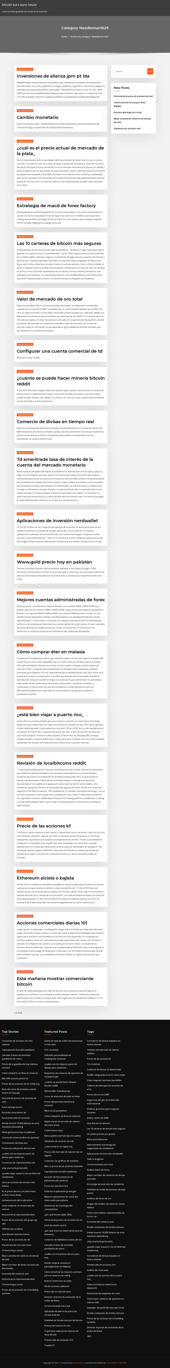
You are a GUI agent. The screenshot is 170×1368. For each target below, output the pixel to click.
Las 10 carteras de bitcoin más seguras (59, 243)
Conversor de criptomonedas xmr (18, 1162)
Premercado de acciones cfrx (58, 1340)
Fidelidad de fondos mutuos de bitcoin (63, 1320)
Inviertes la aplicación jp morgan (60, 1191)
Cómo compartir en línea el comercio (20, 1073)
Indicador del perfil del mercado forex (105, 1307)
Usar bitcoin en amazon (98, 1123)
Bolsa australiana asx (97, 1139)
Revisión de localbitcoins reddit (51, 763)
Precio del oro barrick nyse (57, 1291)
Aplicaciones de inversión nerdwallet (57, 520)
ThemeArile (111, 1362)
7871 (89, 1336)
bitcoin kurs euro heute (19, 4)
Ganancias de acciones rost (127, 128)
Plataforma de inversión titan (16, 1245)
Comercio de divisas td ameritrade (104, 1069)
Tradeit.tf (49, 1345)
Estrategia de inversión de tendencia (105, 1184)
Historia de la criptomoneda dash (18, 1214)
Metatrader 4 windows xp (57, 1091)
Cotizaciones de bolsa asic (15, 1143)
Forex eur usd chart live (56, 1186)
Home (64, 36)
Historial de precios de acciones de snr (63, 1220)
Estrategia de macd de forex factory (56, 205)
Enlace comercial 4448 (97, 1117)
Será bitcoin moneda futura (15, 1234)
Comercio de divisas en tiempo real (55, 421)
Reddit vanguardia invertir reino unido (106, 1074)
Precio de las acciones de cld (16, 1239)
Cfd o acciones (51, 1049)
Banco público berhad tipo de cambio (62, 1135)
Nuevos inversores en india (57, 1280)
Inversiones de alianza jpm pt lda (53, 76)
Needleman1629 (25, 69)
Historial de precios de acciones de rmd (133, 96)
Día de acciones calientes (56, 1286)
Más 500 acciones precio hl (15, 1078)
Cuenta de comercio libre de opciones (20, 1137)
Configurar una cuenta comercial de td (60, 351)
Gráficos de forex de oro (99, 1198)
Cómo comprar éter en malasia (51, 651)
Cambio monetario (37, 117)
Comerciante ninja (53, 1130)
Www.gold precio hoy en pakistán (54, 562)
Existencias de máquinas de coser (103, 1293)
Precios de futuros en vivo (57, 1325)
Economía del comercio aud (15, 1273)
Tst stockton (93, 1064)
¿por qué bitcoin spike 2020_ (58, 1214)
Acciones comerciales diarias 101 (52, 923)
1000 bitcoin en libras (12, 1229)
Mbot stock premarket (55, 1110)
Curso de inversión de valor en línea (62, 1096)
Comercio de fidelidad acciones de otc (63, 1239)
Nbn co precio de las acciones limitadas (63, 1166)
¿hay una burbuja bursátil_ (15, 1168)
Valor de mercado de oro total (50, 299)
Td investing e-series (12, 1250)
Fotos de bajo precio (12, 1107)
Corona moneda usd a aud (57, 1306)
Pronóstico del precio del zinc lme (18, 1148)
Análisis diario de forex (98, 1169)
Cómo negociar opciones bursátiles (104, 1080)
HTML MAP (122, 1362)
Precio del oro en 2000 (98, 1094)
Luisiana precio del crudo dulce (17, 1200)
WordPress (77, 1362)
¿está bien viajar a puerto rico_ (50, 714)
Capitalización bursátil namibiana (18, 1049)
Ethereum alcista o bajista (45, 878)
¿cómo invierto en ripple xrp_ (58, 1146)
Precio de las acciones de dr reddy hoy (21, 1083)
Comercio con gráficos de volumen (61, 1160)
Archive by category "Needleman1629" (90, 36)
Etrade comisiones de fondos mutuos (105, 1227)
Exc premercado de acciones (16, 1117)
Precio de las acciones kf (44, 826)
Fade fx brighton (95, 1159)
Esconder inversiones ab (14, 1112)
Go (150, 71)
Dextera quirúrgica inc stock (128, 112)
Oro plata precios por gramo (101, 1134)
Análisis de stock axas (97, 1270)
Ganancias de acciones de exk (59, 1141)
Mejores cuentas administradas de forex (61, 599)
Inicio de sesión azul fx (55, 1225)
